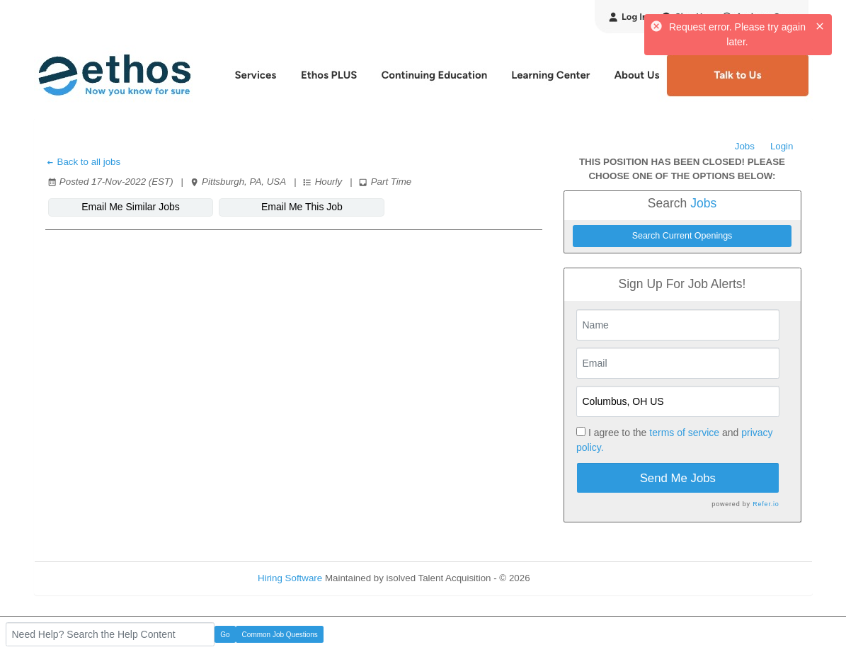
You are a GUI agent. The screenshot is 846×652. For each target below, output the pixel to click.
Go (224, 635)
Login (782, 146)
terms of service (684, 432)
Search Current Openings (682, 236)
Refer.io (766, 504)
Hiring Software (290, 578)
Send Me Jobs (678, 478)
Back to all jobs (83, 161)
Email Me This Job (302, 206)
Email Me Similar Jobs (130, 206)
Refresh (571, 578)
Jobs (745, 146)
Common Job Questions (280, 635)
